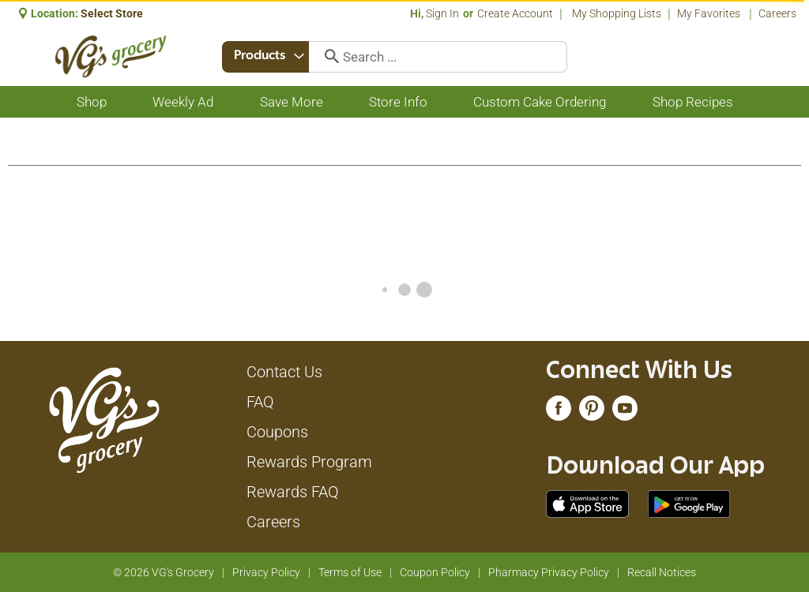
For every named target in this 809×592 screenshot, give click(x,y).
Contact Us (284, 371)
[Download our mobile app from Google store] (689, 502)
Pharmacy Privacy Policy (548, 572)
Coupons (277, 431)
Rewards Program (309, 461)
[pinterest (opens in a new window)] (591, 412)
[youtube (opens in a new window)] (625, 412)
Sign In (442, 13)
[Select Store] (113, 13)
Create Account (515, 13)
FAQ (260, 401)
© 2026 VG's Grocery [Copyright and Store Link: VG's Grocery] (163, 572)
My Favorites (710, 13)
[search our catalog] (328, 57)
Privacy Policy (266, 572)
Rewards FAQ (292, 491)
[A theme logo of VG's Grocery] (111, 56)
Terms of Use (350, 572)
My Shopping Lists (616, 13)
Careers (777, 13)
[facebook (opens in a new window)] (558, 412)
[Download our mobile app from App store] (587, 502)
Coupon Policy (435, 572)
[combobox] (267, 57)
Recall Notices (661, 572)
